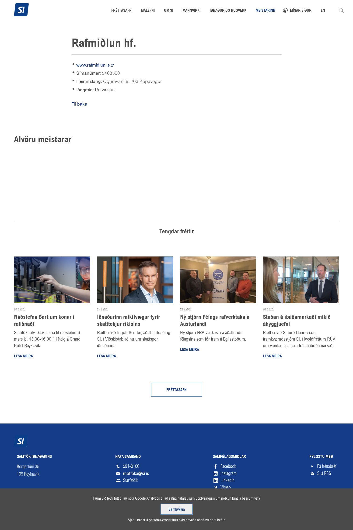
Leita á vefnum (341, 11)
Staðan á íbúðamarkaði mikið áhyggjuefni (297, 321)
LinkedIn (227, 480)
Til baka (79, 104)
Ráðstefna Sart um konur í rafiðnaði (44, 321)
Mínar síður (300, 11)
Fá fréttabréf (326, 466)
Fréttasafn (176, 390)
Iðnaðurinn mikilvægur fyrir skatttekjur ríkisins (128, 321)
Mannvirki (191, 11)
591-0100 (131, 466)
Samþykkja (176, 507)
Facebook (228, 466)
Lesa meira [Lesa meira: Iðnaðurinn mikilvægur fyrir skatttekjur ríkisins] (106, 356)
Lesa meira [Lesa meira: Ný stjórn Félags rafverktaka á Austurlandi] (189, 350)
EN (323, 11)
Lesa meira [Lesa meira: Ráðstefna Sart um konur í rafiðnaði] (23, 356)
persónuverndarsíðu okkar (166, 519)
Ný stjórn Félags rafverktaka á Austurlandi (214, 321)
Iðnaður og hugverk (228, 11)
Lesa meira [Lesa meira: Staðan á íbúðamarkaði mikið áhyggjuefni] (272, 356)
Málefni (148, 11)
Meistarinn (265, 11)
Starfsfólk (130, 480)
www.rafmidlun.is (93, 65)
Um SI (168, 11)
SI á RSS (324, 473)
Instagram (228, 473)
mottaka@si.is (136, 473)
